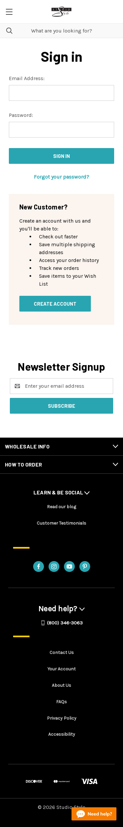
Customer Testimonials (61, 523)
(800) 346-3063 (65, 623)
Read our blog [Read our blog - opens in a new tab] (61, 507)
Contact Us (62, 652)
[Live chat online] (94, 813)
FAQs (61, 702)
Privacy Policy (61, 718)
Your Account (62, 669)
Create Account (55, 304)
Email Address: (27, 78)
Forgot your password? (61, 177)
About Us (61, 685)
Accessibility (61, 734)
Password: (21, 115)
